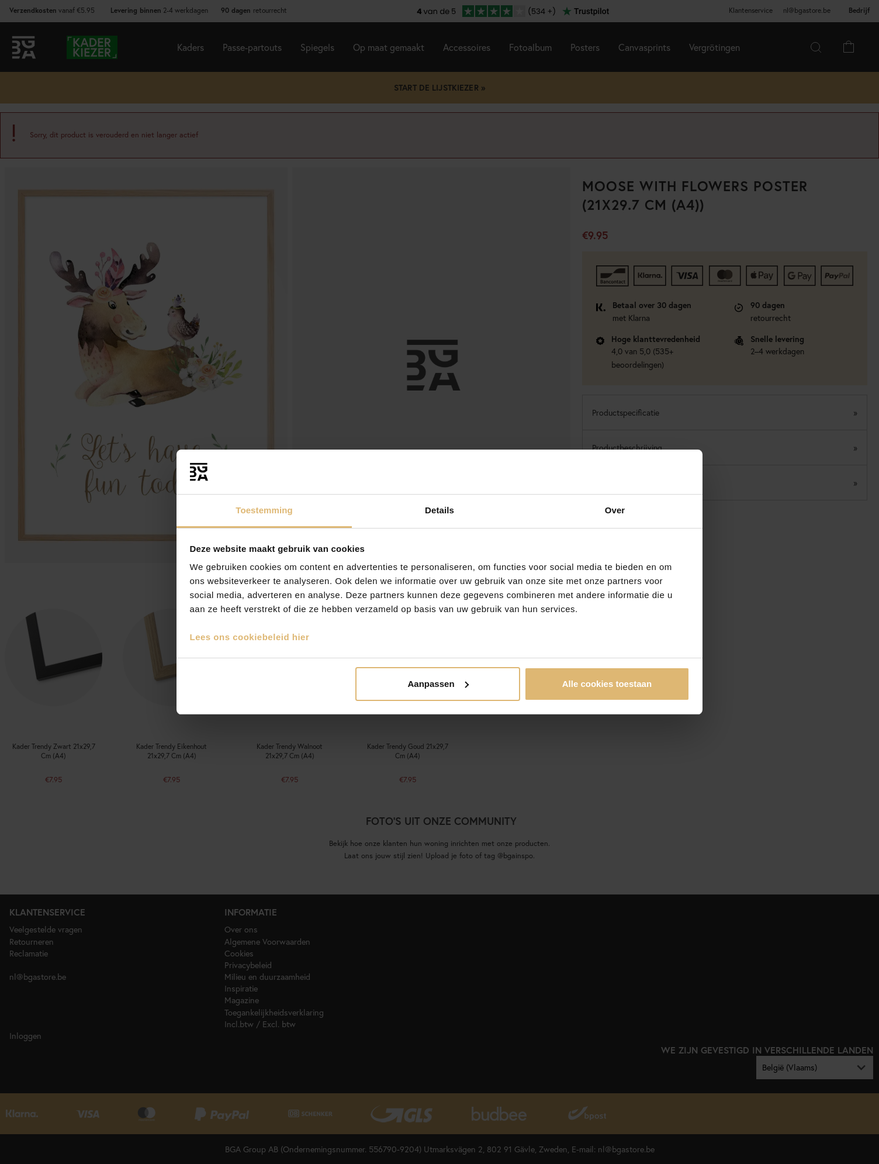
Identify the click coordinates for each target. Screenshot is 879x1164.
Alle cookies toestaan (607, 684)
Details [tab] (439, 510)
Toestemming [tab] (264, 510)
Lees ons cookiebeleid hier (250, 637)
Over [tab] (615, 510)
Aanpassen (438, 684)
